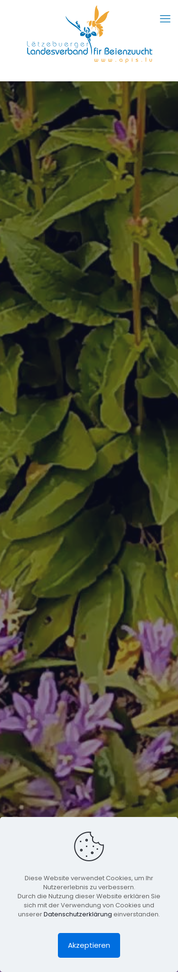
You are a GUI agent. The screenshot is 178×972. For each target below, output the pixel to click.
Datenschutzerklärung (78, 914)
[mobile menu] (165, 19)
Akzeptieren (89, 945)
